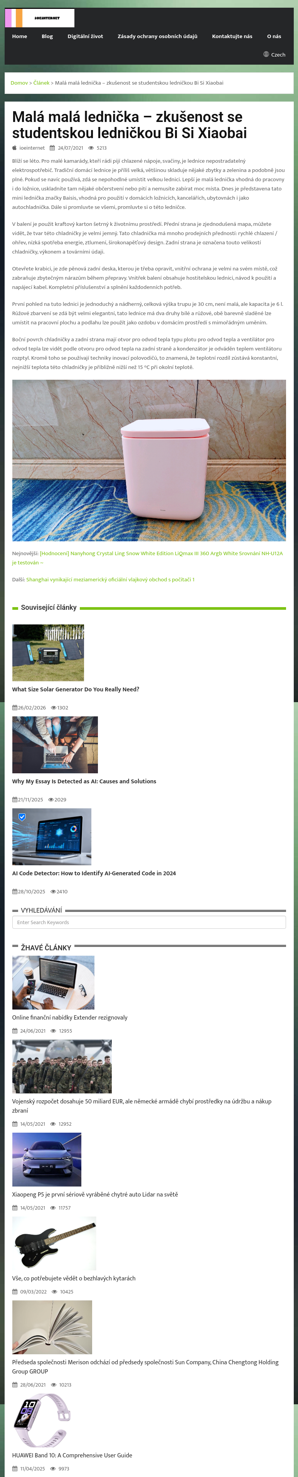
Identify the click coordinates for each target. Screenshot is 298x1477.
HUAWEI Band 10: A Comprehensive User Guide (72, 1455)
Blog (47, 36)
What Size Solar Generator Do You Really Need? (76, 689)
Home (19, 36)
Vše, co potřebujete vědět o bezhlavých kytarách (74, 1278)
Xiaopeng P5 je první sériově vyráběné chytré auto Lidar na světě (95, 1195)
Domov (19, 83)
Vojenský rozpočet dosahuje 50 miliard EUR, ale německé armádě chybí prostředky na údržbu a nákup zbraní (142, 1106)
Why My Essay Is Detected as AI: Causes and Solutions (84, 781)
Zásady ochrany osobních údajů (158, 36)
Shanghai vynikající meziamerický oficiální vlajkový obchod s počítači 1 (110, 579)
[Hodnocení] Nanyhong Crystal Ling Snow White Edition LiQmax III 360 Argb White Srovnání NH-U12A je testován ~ (147, 558)
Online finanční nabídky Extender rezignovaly (70, 1018)
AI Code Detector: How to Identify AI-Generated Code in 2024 (94, 873)
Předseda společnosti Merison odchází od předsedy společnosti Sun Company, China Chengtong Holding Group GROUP (145, 1367)
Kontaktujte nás (232, 36)
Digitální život (85, 36)
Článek (42, 83)
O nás (274, 36)
